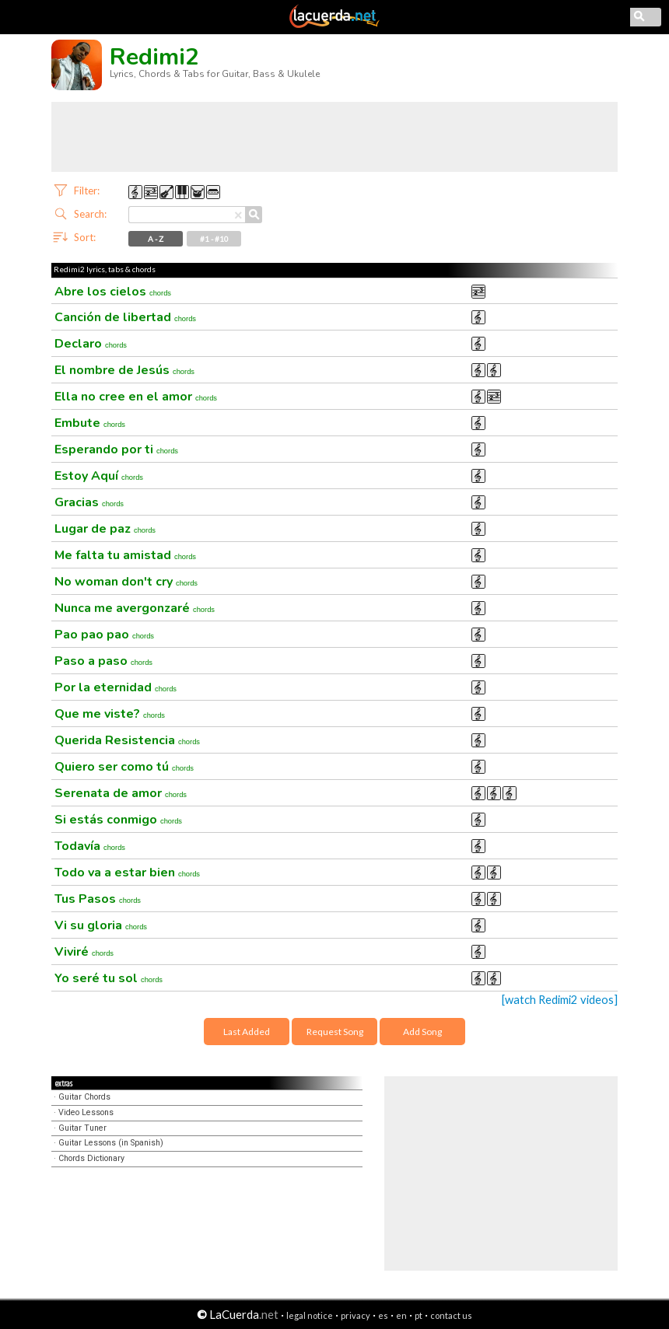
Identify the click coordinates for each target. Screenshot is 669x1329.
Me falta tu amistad (125, 555)
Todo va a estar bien (127, 872)
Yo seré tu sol (108, 978)
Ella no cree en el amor (135, 396)
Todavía (89, 846)
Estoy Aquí (98, 475)
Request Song (334, 1031)
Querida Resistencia (127, 740)
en (401, 1315)
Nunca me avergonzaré (134, 608)
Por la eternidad (115, 687)
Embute (89, 423)
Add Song (422, 1031)
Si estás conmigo (118, 819)
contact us (451, 1315)
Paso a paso (103, 661)
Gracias (89, 502)
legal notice (309, 1315)
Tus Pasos (97, 899)
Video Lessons (86, 1112)
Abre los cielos (112, 291)
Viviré (84, 951)
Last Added (246, 1031)
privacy (355, 1315)
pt (418, 1315)
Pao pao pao (104, 634)
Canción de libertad (125, 317)
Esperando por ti (116, 449)
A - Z (155, 238)
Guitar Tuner (82, 1128)
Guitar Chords (84, 1097)
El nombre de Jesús (124, 370)
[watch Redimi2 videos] (560, 999)
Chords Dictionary (91, 1158)
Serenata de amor (120, 793)
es (383, 1315)
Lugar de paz (105, 528)
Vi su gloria (100, 925)
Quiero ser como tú (124, 766)
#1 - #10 (214, 238)
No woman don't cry (126, 581)
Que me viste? (109, 713)
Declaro (90, 343)
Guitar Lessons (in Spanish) (110, 1143)
